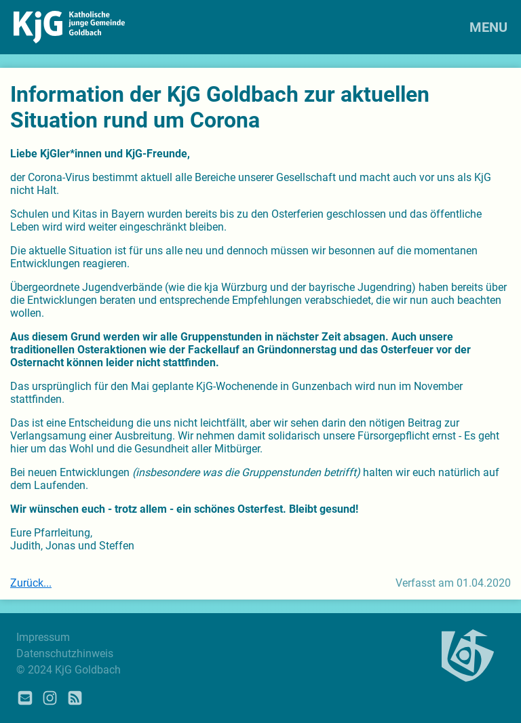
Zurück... (31, 583)
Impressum (43, 637)
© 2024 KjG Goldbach (68, 669)
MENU (488, 27)
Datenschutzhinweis (64, 653)
